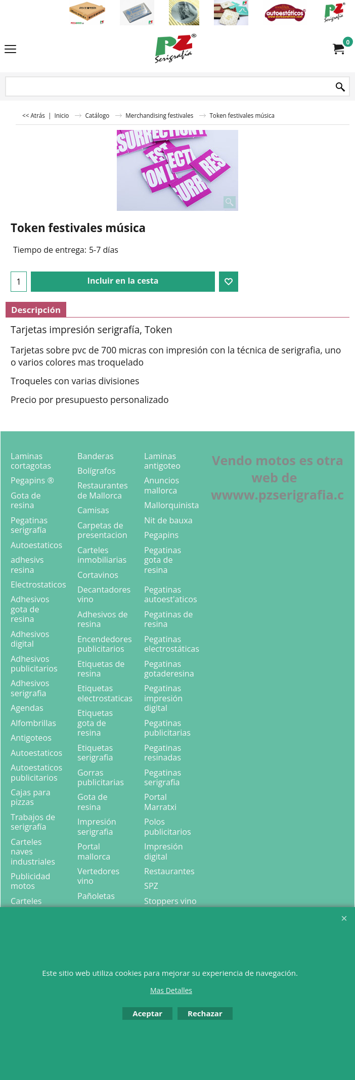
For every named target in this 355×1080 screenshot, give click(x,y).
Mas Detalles (171, 990)
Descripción (36, 310)
